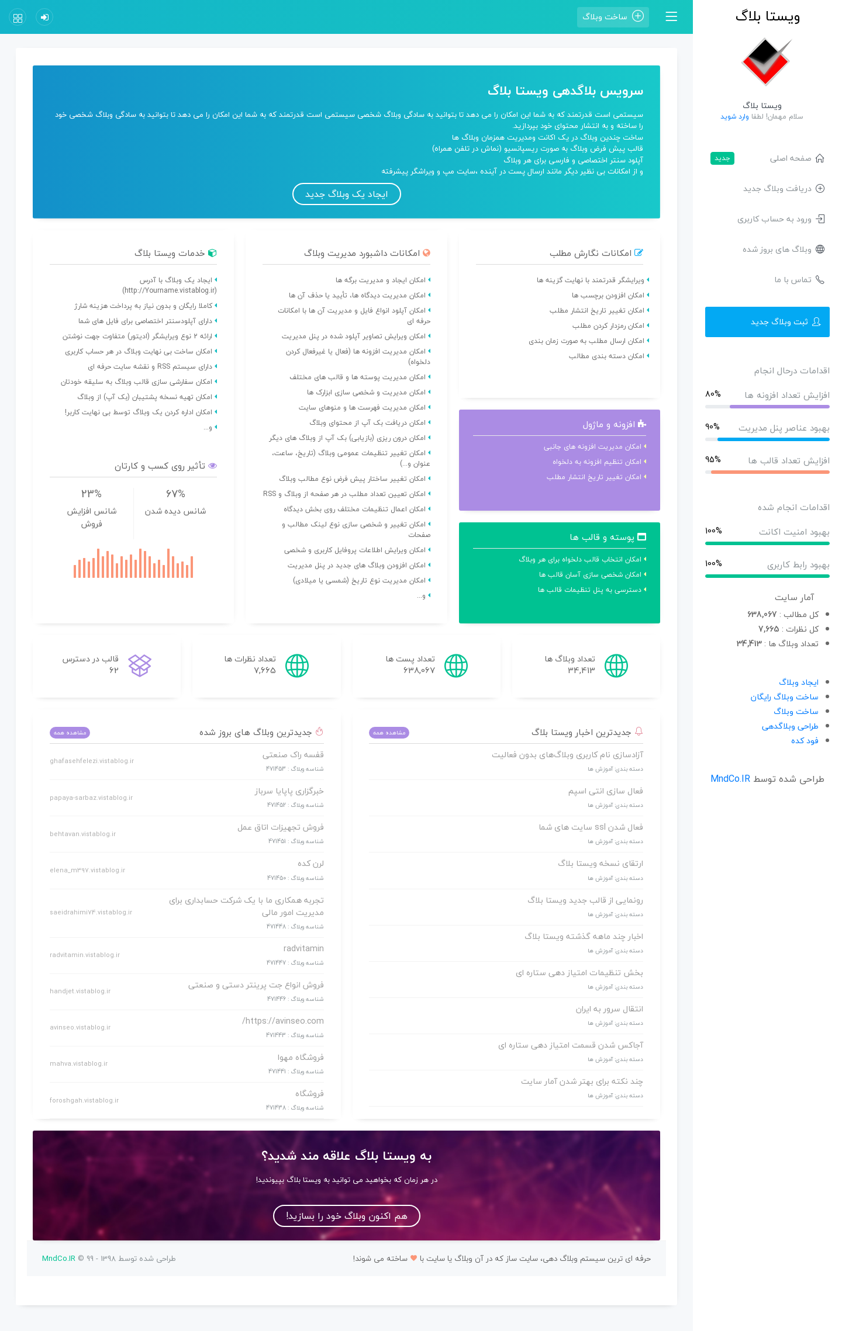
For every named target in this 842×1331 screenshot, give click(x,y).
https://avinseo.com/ (283, 1021)
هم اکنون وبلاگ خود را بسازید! (347, 1216)
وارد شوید (734, 116)
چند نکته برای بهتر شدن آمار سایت (582, 1081)
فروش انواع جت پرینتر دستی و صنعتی (256, 985)
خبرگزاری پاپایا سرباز (289, 791)
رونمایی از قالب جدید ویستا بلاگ (585, 900)
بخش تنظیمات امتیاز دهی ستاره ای (579, 972)
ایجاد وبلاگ (799, 682)
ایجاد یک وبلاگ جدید (346, 194)
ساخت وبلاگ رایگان (785, 696)
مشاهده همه (389, 732)
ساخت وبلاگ (796, 711)
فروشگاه (309, 1093)
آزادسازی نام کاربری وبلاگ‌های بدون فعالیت (567, 754)
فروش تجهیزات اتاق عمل (280, 827)
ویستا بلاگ (768, 16)
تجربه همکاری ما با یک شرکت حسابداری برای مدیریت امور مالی (246, 906)
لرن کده (311, 863)
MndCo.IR (730, 779)
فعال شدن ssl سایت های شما (591, 827)
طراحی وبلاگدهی (790, 726)
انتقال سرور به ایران (609, 1008)
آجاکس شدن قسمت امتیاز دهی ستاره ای (570, 1045)
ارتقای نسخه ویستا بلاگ (600, 863)
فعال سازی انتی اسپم (605, 791)
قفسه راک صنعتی (293, 754)
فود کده (805, 740)
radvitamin (304, 948)
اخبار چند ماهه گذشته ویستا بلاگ (583, 936)
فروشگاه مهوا (301, 1057)
